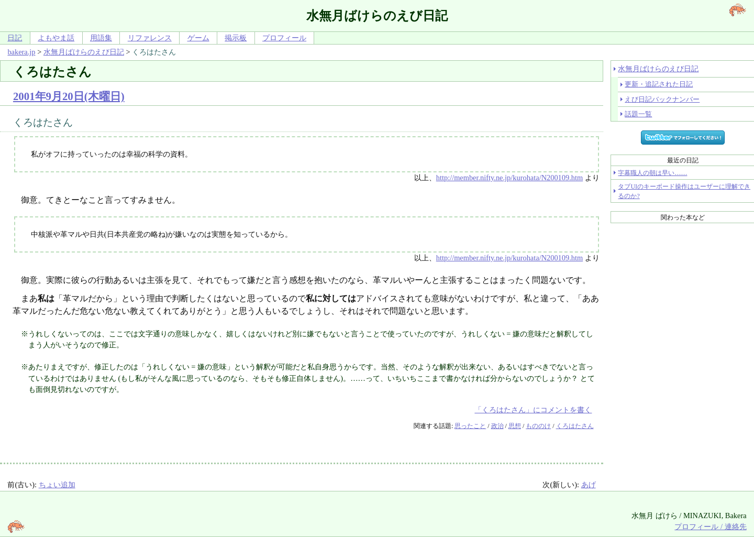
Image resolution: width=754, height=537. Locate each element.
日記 (14, 38)
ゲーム (198, 38)
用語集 (101, 38)
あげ (588, 484)
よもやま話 (56, 38)
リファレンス (150, 38)
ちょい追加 (57, 484)
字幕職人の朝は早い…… (652, 173)
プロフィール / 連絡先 (710, 526)
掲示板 (236, 38)
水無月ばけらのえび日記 (83, 52)
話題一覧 (638, 114)
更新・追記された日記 (659, 84)
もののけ (538, 426)
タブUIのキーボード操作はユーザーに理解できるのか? (684, 191)
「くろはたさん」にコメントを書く (533, 410)
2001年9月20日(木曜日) (69, 96)
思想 (514, 426)
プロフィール (284, 38)
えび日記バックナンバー (662, 99)
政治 (497, 426)
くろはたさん (575, 426)
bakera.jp (21, 52)
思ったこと (470, 426)
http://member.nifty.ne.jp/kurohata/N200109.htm (509, 177)
